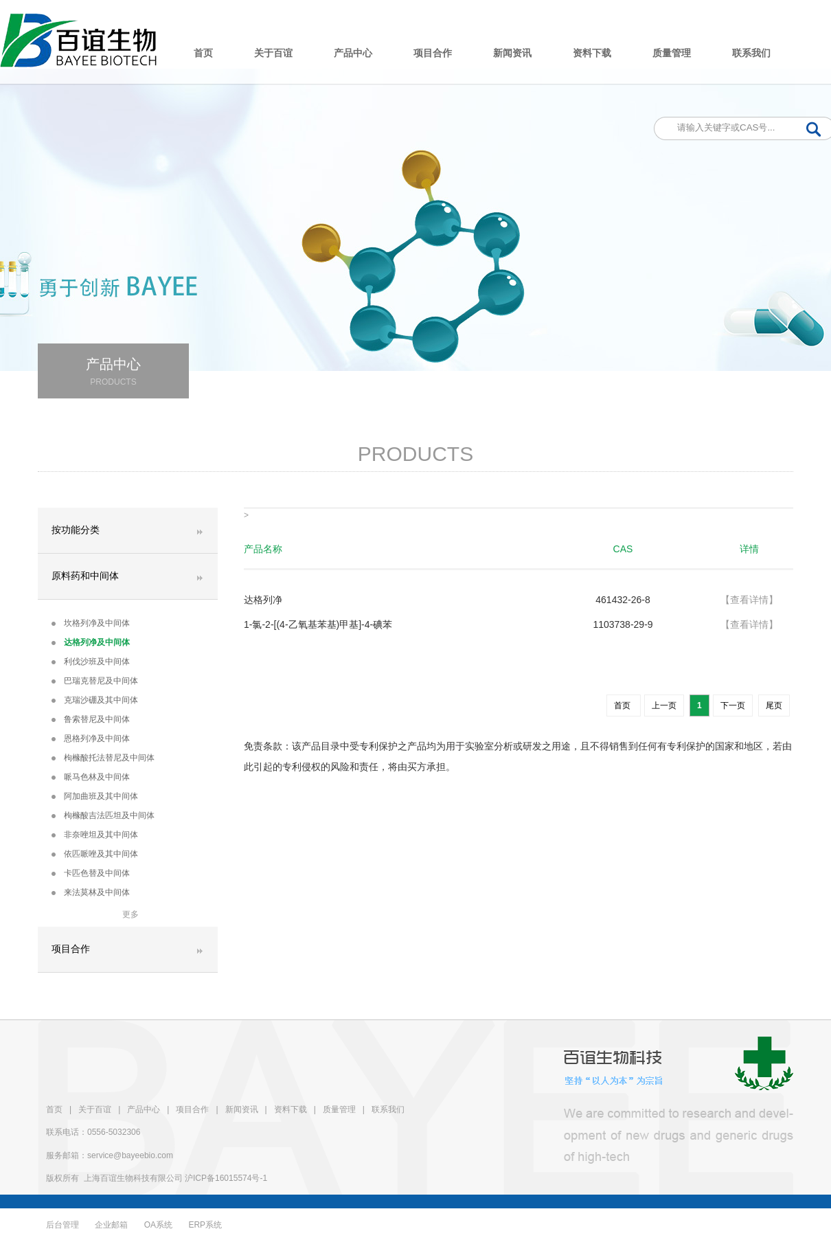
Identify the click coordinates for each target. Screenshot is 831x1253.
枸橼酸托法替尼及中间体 (103, 758)
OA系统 (158, 1225)
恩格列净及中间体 (91, 738)
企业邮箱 (111, 1225)
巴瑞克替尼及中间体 (95, 681)
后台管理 (62, 1225)
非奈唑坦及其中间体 (95, 834)
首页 (203, 53)
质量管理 (671, 53)
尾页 (774, 705)
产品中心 (353, 53)
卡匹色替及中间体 (91, 873)
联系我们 (751, 53)
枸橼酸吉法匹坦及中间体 (103, 815)
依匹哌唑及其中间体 (95, 854)
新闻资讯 (512, 53)
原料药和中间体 (85, 576)
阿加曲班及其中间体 (95, 796)
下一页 (732, 705)
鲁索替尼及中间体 (91, 719)
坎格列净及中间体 (91, 623)
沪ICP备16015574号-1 (226, 1178)
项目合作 (432, 53)
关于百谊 (273, 53)
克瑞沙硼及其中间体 (95, 700)
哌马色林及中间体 (91, 777)
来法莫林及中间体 (91, 892)
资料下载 (592, 53)
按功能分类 (76, 530)
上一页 (664, 705)
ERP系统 (205, 1225)
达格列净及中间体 (91, 642)
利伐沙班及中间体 (91, 661)
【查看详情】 (749, 599)
